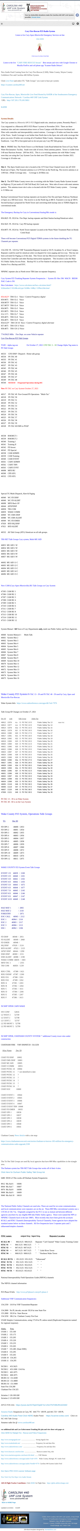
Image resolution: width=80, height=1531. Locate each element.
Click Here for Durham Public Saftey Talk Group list (23, 1172)
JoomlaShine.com (50, 1529)
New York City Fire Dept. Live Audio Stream (16, 1477)
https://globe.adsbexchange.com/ (58, 1483)
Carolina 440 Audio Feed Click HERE (17, 1416)
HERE (32, 1483)
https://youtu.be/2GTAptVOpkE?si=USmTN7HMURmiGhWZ (41, 1405)
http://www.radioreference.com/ (11, 1447)
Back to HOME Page (9, 1502)
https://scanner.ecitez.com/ (57, 1416)
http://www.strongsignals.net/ (11, 1440)
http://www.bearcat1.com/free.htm (12, 1452)
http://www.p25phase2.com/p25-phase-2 (32, 1292)
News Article (20, 1135)
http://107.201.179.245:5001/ (18, 100)
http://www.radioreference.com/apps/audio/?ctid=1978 (19, 1459)
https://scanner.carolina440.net (13, 85)
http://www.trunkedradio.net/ (10, 1443)
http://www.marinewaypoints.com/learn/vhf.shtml (17, 1455)
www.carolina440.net (26, 1422)
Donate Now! (36, 17)
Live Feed (10, 81)
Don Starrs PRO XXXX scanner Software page (18, 1471)
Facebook (77, 15)
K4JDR (4, 107)
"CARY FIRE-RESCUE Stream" (29, 63)
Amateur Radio (7, 1412)
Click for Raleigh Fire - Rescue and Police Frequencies (23, 1433)
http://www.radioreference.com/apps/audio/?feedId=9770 (20, 1463)
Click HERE (40, 39)
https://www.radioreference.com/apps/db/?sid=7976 (37, 703)
